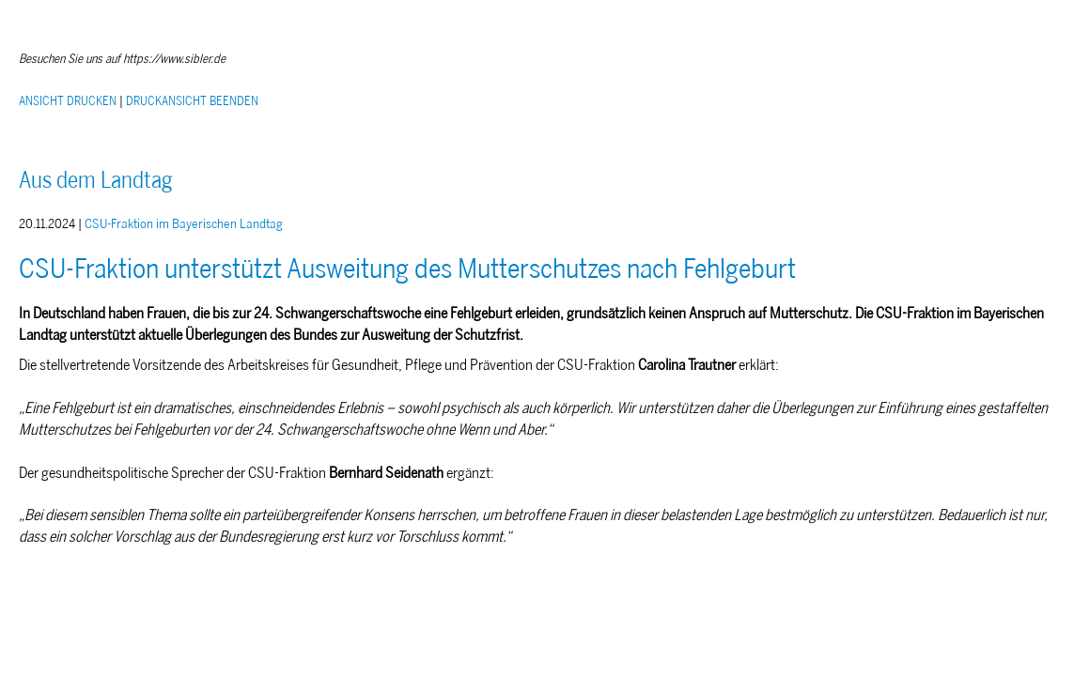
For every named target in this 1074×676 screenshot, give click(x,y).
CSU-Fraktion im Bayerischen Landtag (184, 224)
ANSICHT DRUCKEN (68, 101)
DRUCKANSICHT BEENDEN (192, 101)
